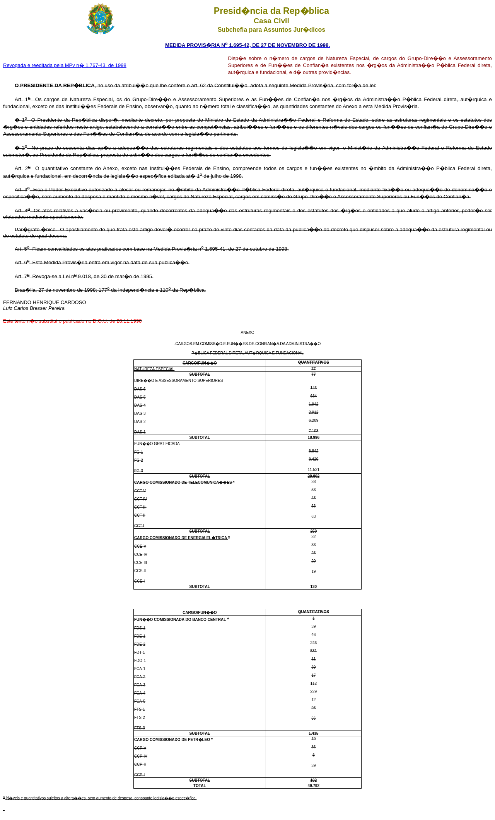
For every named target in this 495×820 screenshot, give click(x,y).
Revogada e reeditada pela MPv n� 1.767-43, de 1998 (64, 65)
